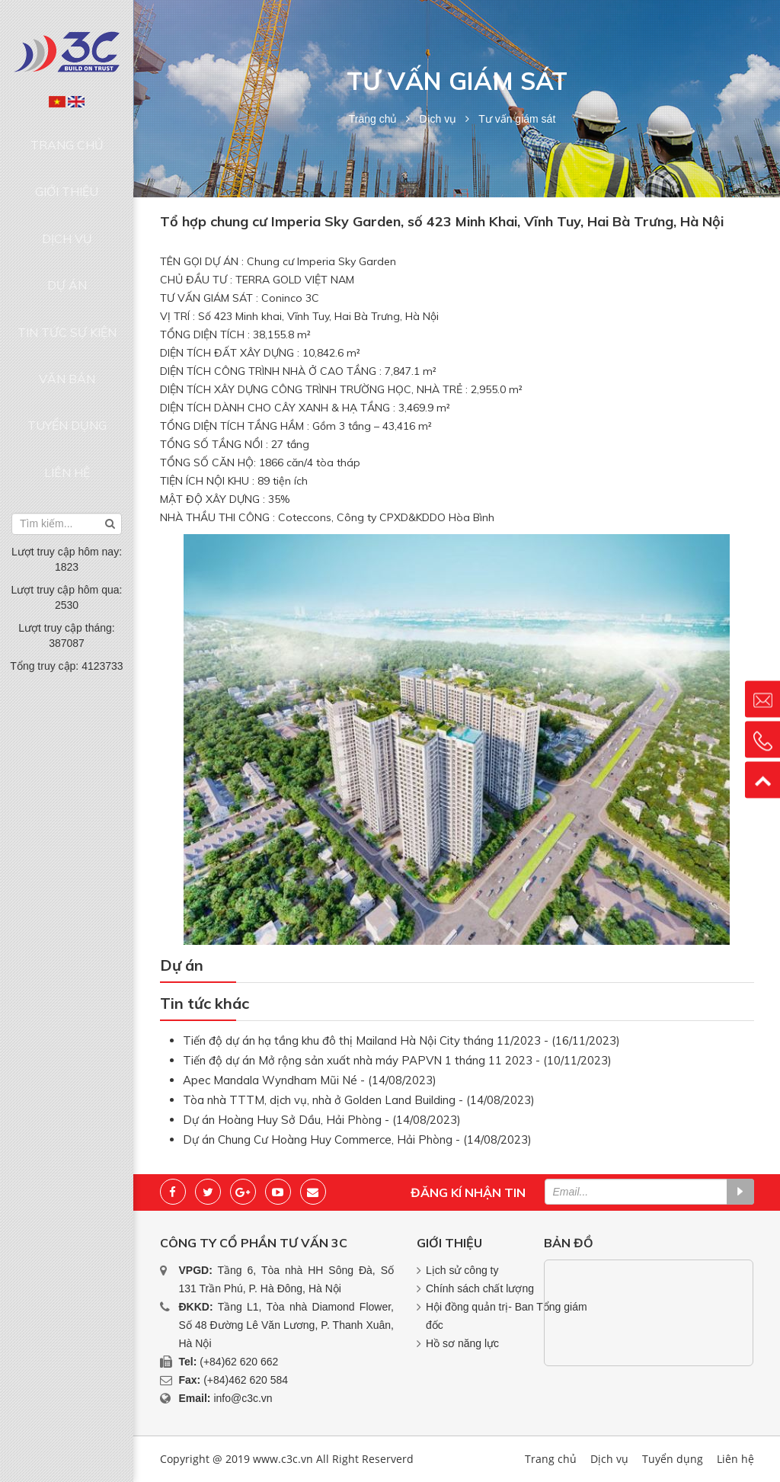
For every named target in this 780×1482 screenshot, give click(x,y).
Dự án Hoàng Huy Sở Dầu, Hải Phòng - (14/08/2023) (322, 1119)
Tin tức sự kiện (67, 252)
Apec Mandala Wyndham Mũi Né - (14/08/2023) (309, 1080)
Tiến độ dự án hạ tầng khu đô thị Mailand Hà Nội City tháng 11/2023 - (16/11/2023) (401, 1040)
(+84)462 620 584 (245, 1380)
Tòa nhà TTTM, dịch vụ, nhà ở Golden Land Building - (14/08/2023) (359, 1100)
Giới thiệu (66, 165)
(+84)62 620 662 (239, 1362)
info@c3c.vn (242, 1398)
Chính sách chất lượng (480, 1288)
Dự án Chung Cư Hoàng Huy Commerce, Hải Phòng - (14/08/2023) (357, 1139)
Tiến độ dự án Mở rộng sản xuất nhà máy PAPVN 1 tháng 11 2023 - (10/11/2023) (397, 1060)
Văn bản (67, 281)
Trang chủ (67, 136)
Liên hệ (67, 340)
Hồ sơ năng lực (462, 1343)
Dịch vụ (67, 194)
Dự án (67, 223)
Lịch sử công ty (462, 1270)
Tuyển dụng (67, 311)
